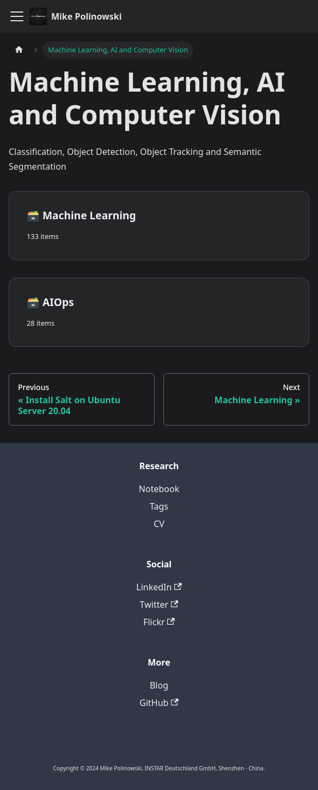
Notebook (159, 489)
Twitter (159, 605)
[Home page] (19, 49)
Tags (159, 506)
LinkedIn (158, 587)
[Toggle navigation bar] (17, 16)
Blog (159, 685)
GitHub (158, 703)
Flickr (159, 622)
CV (159, 524)
